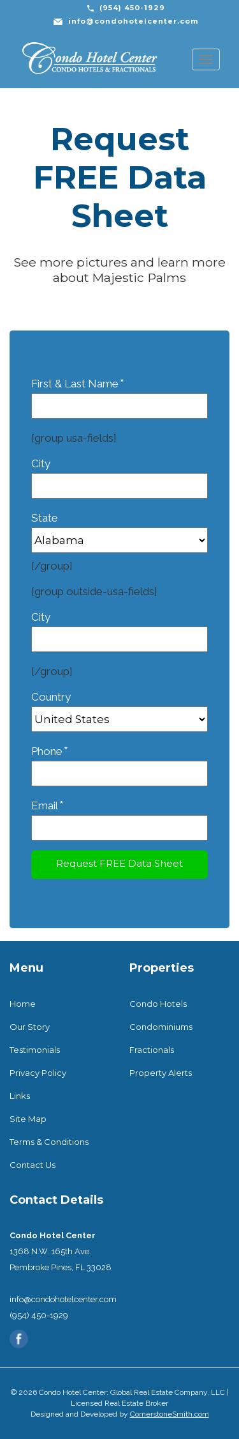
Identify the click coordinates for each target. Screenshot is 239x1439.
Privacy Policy (38, 1073)
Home (23, 1004)
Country (119, 708)
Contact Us (32, 1165)
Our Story (30, 1027)
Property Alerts (160, 1073)
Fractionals (151, 1050)
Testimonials (35, 1050)
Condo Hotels (158, 1004)
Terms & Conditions (49, 1142)
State (119, 529)
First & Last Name (119, 394)
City (119, 474)
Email (119, 816)
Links (20, 1096)
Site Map (28, 1119)
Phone (119, 761)
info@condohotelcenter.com (133, 21)
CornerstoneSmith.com (169, 1414)
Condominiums (160, 1027)
